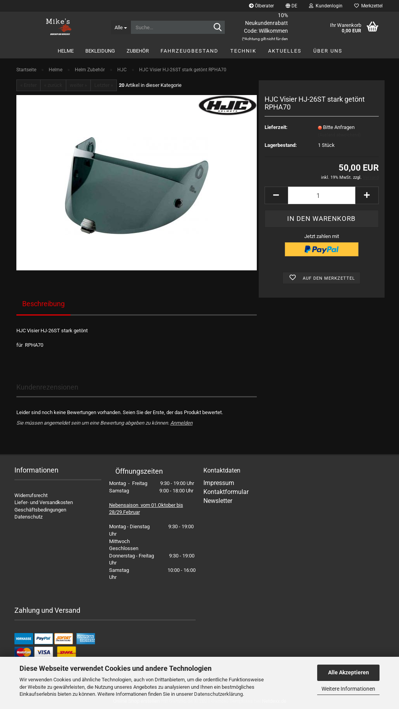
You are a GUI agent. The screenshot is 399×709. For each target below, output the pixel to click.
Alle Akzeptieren (348, 672)
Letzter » (103, 85)
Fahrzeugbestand (190, 51)
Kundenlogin (326, 6)
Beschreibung (43, 304)
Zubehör (138, 51)
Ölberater (261, 6)
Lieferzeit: (276, 127)
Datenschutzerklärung (218, 694)
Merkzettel (368, 6)
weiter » (78, 85)
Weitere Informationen (348, 689)
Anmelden (181, 423)
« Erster (28, 85)
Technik (243, 51)
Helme (66, 51)
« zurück (53, 85)
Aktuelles (285, 51)
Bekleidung (100, 51)
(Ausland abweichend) (339, 135)
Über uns (328, 51)
